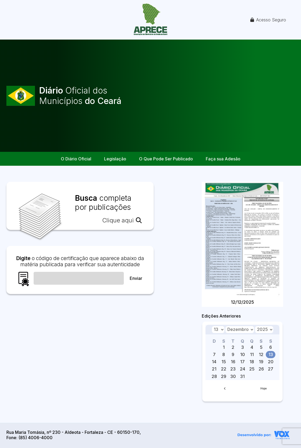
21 (214, 369)
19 (261, 361)
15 (223, 361)
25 (252, 369)
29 (223, 376)
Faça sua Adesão (223, 158)
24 (242, 369)
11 (252, 354)
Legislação (115, 158)
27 (270, 369)
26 (261, 369)
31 (242, 376)
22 (223, 369)
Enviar (136, 278)
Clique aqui (122, 220)
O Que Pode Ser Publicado (166, 158)
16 (233, 361)
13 (270, 354)
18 (251, 361)
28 (214, 376)
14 (214, 361)
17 (242, 361)
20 (271, 361)
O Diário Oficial (76, 158)
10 (242, 354)
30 (233, 376)
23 (233, 369)
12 (261, 354)
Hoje (263, 388)
